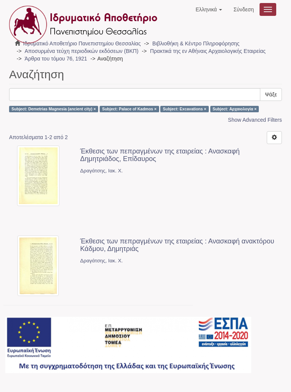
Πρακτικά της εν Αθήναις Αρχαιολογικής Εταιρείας (208, 51)
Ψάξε (271, 94)
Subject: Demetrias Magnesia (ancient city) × (53, 109)
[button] (209, 9)
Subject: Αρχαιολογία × (235, 109)
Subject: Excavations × (185, 109)
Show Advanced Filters (255, 120)
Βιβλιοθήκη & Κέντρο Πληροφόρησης (195, 43)
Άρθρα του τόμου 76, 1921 (56, 59)
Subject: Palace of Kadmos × (129, 109)
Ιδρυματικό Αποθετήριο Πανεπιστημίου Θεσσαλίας (82, 43)
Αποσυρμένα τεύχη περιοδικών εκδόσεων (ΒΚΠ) (81, 51)
